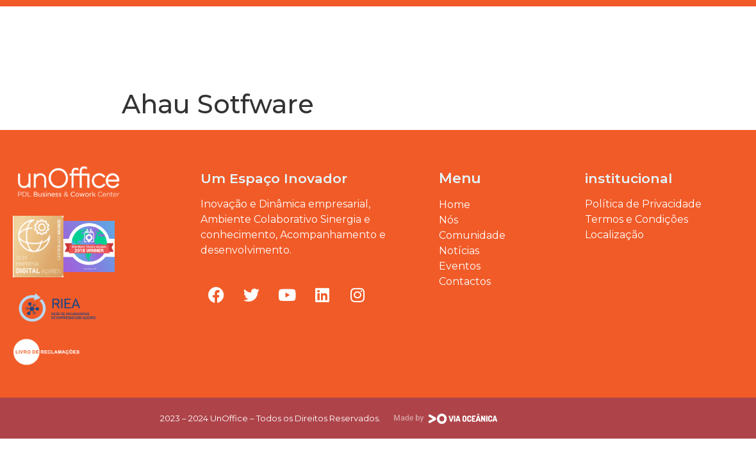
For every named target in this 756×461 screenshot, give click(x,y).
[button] (739, 21)
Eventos (126, 34)
